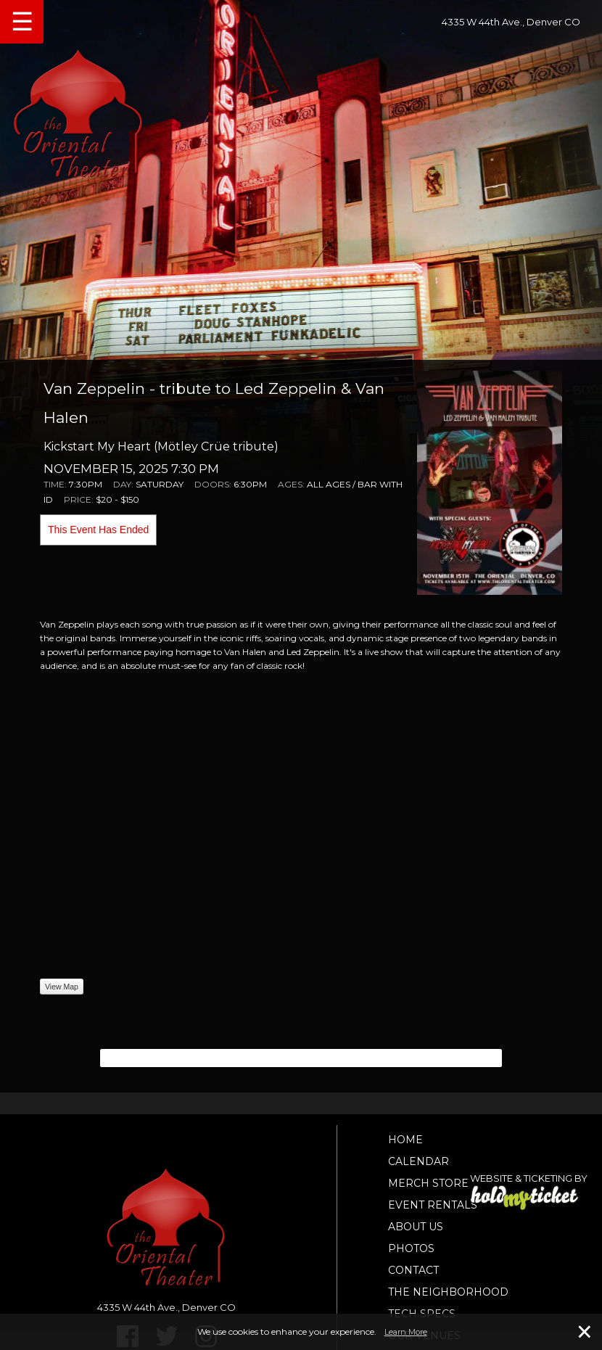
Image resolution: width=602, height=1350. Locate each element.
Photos (411, 1248)
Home (405, 1139)
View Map (61, 986)
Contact (413, 1270)
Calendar (418, 1161)
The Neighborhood (448, 1291)
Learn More (405, 1332)
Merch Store (428, 1183)
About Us (415, 1226)
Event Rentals (432, 1204)
